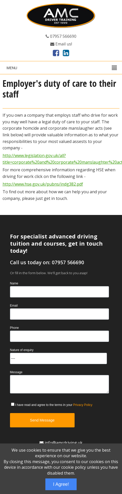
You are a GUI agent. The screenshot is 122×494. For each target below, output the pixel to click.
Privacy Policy (83, 405)
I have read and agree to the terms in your (54, 405)
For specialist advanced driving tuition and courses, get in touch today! (56, 243)
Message (16, 372)
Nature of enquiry (22, 350)
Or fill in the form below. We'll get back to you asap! (48, 273)
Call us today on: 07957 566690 (47, 262)
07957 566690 (61, 36)
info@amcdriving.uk (61, 442)
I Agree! (61, 484)
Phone (14, 327)
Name (14, 283)
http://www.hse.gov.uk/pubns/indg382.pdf (43, 184)
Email (14, 305)
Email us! (61, 44)
